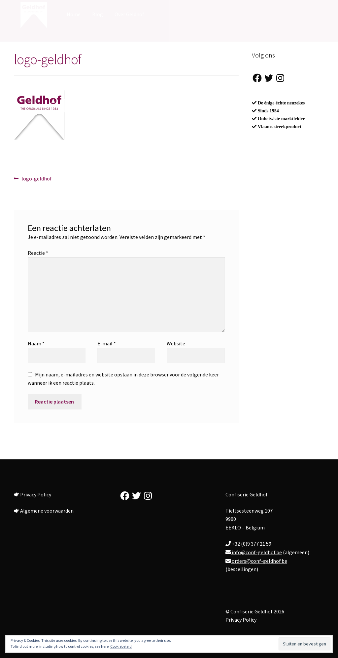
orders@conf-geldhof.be (259, 561)
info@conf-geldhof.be (256, 552)
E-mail (106, 343)
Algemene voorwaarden (47, 510)
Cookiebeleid (121, 646)
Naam (36, 343)
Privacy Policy (35, 494)
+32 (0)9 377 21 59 (251, 543)
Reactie (38, 253)
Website (176, 343)
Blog (97, 14)
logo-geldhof (36, 178)
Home (74, 14)
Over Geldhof (129, 14)
